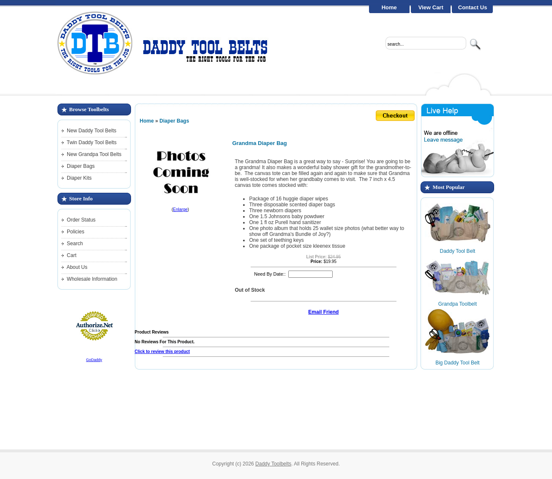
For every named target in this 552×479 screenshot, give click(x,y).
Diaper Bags (81, 166)
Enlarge (180, 209)
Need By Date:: (270, 273)
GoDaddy (94, 360)
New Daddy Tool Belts (91, 131)
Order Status (81, 220)
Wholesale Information (92, 279)
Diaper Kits (79, 178)
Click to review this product (162, 351)
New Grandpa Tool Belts (94, 154)
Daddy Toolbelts (273, 464)
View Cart (430, 7)
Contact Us (472, 7)
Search (75, 243)
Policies (75, 232)
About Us (76, 267)
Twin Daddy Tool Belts (92, 142)
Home (389, 7)
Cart (72, 255)
